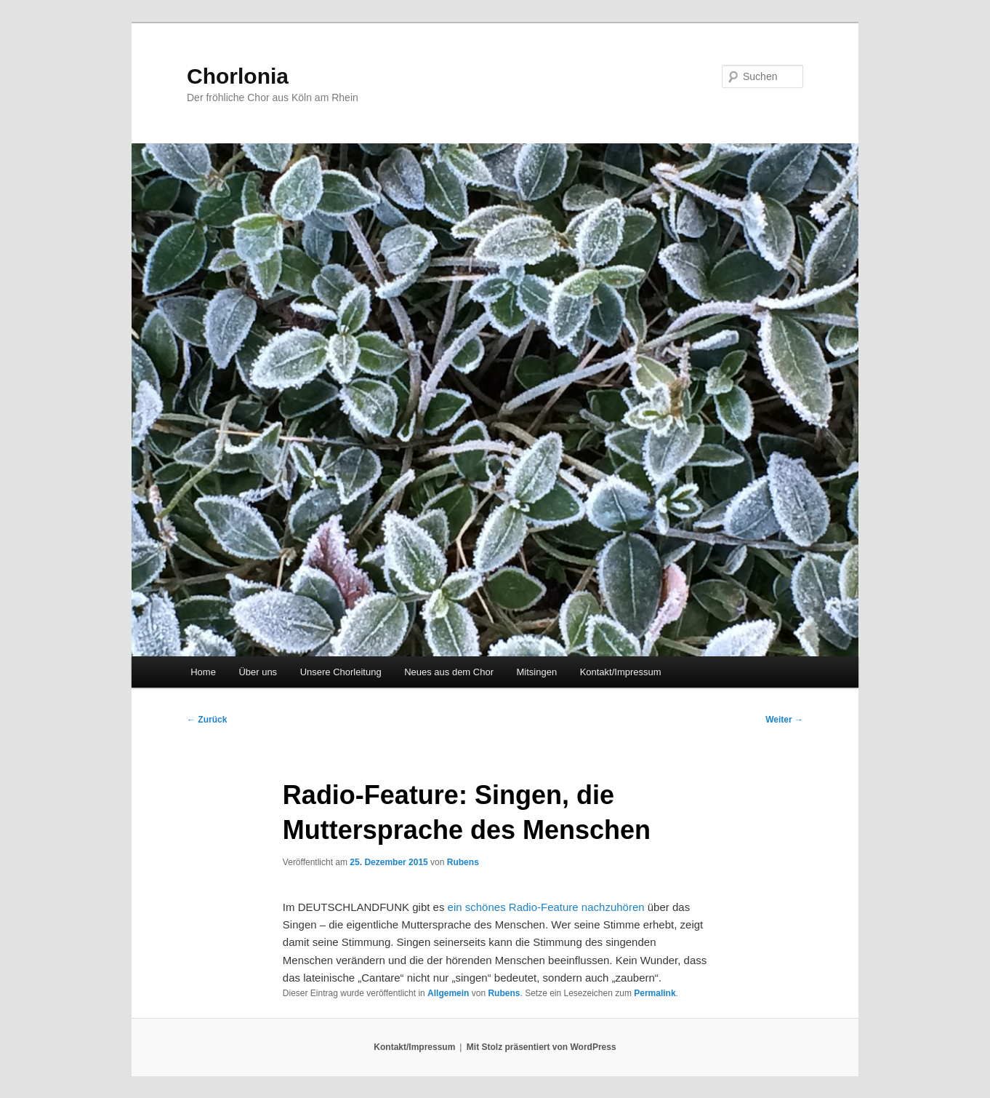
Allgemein (448, 993)
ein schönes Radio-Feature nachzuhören (546, 907)
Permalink (654, 993)
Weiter (784, 720)
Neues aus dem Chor (449, 672)
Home (203, 672)
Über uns (257, 672)
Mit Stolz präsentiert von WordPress (541, 1047)
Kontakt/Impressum (620, 672)
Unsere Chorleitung (341, 672)
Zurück (207, 720)
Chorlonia (238, 76)
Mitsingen (536, 672)
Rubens (463, 862)
